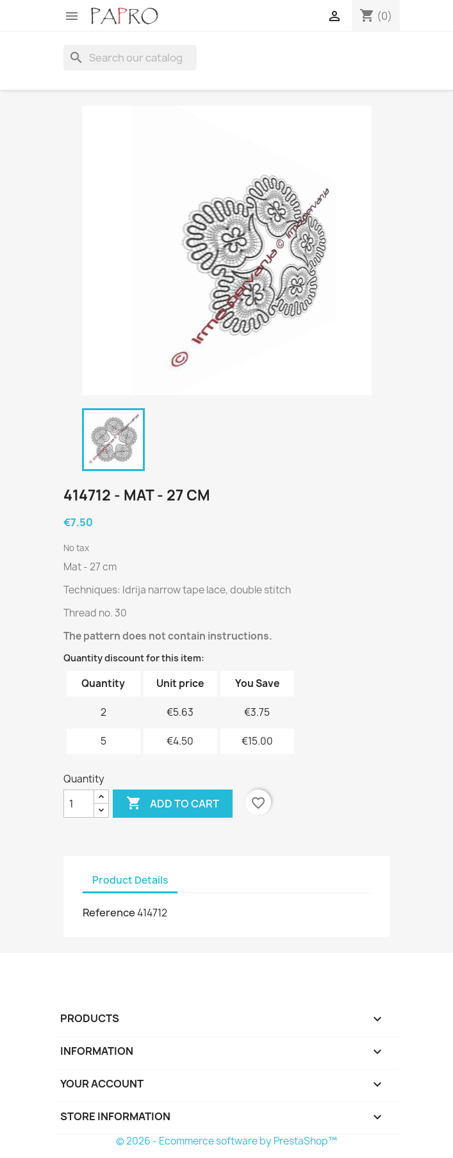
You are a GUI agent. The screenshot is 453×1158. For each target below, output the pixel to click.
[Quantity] (78, 804)
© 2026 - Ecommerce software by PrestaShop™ (226, 1141)
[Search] (130, 57)
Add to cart (172, 803)
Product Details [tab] (130, 880)
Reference (109, 912)
